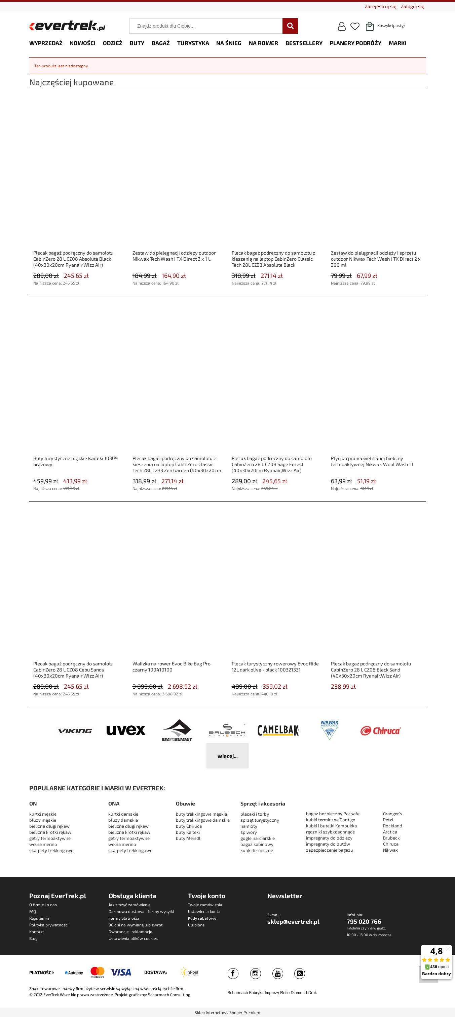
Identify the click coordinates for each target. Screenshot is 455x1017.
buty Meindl (188, 838)
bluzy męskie (42, 820)
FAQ (32, 911)
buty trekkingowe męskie (201, 814)
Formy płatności (124, 918)
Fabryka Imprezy (264, 992)
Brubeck (391, 838)
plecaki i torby (254, 814)
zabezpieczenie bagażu (329, 850)
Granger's (392, 813)
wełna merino (43, 844)
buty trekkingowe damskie (203, 820)
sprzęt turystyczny (259, 820)
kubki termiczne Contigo (330, 819)
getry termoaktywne (50, 838)
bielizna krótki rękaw (50, 832)
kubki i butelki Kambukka (331, 825)
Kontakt (36, 931)
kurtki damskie (123, 814)
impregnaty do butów (328, 844)
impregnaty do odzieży (329, 838)
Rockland (392, 825)
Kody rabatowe (202, 918)
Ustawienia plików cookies (133, 938)
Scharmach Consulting (169, 994)
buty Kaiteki (188, 832)
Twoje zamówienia (205, 904)
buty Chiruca (189, 826)
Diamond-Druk (304, 992)
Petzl (388, 819)
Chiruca (391, 844)
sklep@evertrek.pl (293, 921)
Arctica (390, 831)
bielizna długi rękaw (49, 826)
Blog (33, 938)
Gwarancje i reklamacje (130, 931)
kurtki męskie (42, 814)
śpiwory (248, 832)
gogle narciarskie (257, 838)
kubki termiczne (256, 850)
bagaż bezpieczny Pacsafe (332, 813)
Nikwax (390, 850)
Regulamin (39, 918)
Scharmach (238, 992)
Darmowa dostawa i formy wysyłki (141, 911)
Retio (285, 992)
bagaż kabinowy (256, 844)
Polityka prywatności (49, 924)
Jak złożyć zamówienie (129, 904)
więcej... (228, 756)
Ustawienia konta (204, 911)
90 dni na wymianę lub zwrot (136, 924)
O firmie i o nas (43, 904)
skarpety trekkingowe (51, 850)
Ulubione (196, 924)
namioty (248, 826)
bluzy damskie (123, 820)
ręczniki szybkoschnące (330, 831)
